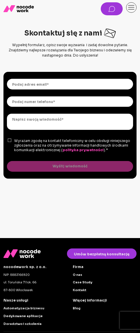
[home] (18, 8)
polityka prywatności (83, 150)
